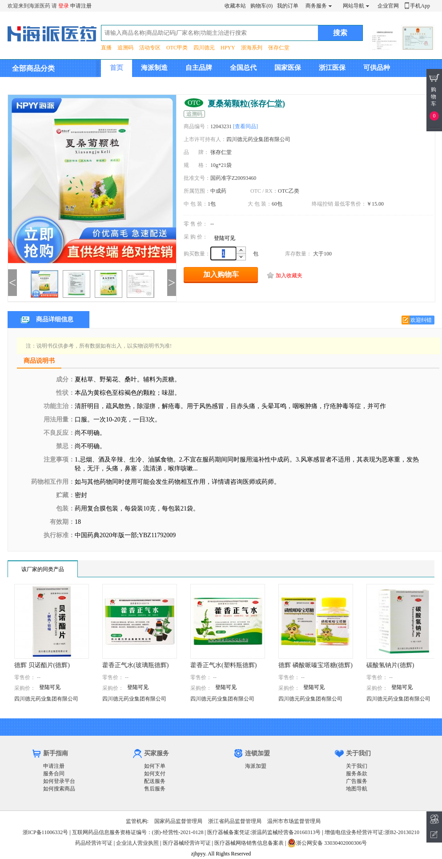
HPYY (228, 48)
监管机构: (137, 821)
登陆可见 (224, 238)
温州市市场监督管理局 (294, 821)
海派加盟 (255, 766)
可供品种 (376, 67)
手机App (420, 6)
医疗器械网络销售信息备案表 (249, 843)
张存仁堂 (278, 48)
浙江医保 (332, 67)
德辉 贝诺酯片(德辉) (42, 665)
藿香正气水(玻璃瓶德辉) (135, 665)
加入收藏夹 (289, 275)
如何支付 (154, 773)
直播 (106, 48)
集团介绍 (123, 85)
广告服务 (356, 781)
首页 (116, 67)
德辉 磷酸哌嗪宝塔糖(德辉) (315, 665)
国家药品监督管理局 (178, 821)
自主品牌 (198, 67)
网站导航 (353, 6)
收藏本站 (235, 6)
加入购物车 (221, 274)
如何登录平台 (59, 781)
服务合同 (53, 773)
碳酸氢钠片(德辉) (390, 665)
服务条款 (356, 773)
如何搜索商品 (59, 789)
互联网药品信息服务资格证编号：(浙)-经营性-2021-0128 (138, 832)
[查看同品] (245, 126)
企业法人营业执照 (137, 843)
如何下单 (154, 766)
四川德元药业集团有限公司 (46, 699)
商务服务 (316, 6)
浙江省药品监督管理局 (234, 821)
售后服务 (154, 789)
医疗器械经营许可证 (187, 843)
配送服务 (154, 781)
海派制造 (154, 67)
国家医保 (287, 67)
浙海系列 (251, 48)
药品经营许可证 (94, 843)
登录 (63, 6)
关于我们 (356, 766)
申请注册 (81, 6)
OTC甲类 (177, 48)
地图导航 (356, 789)
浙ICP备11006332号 (46, 832)
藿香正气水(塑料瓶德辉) (223, 665)
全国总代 (243, 67)
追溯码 (125, 48)
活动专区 (150, 48)
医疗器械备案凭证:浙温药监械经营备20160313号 (264, 832)
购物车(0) (261, 6)
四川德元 (204, 48)
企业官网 (388, 6)
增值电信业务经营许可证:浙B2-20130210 (372, 832)
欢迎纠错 (421, 320)
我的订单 (287, 6)
